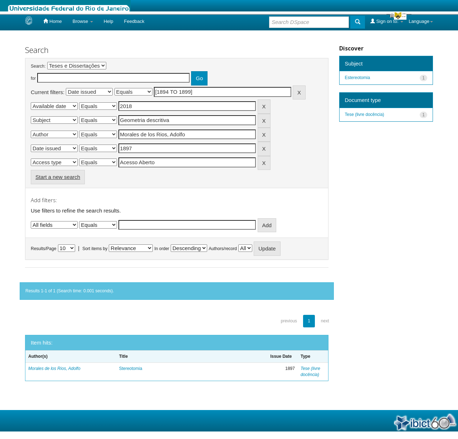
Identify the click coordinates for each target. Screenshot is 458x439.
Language (421, 21)
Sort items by (94, 248)
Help (108, 21)
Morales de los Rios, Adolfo (54, 368)
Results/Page (43, 248)
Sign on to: (386, 21)
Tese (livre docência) (364, 114)
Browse (83, 21)
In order (162, 248)
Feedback (134, 21)
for (33, 78)
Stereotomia (130, 368)
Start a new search (57, 177)
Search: (38, 66)
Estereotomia (357, 77)
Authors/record (223, 248)
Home (52, 21)
